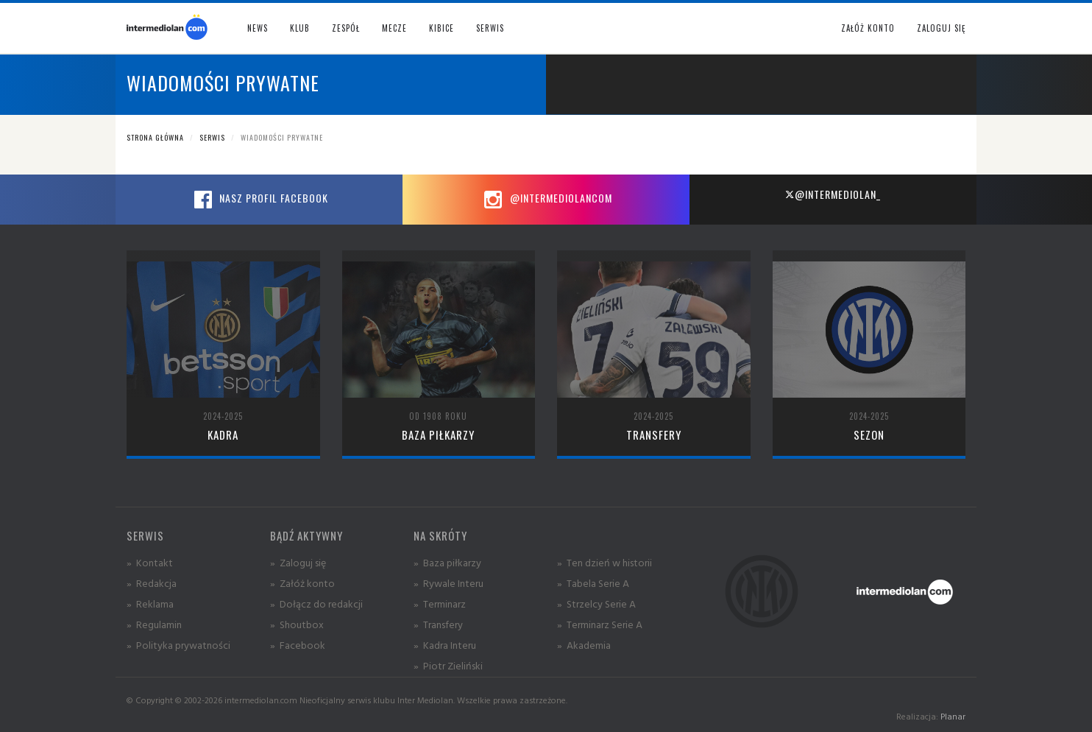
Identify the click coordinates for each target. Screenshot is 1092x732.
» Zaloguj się (298, 562)
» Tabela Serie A (593, 583)
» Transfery (438, 624)
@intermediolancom (546, 199)
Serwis (212, 137)
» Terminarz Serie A (599, 624)
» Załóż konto (302, 583)
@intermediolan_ (832, 194)
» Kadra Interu (445, 644)
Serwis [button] (490, 28)
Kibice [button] (441, 28)
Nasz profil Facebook (259, 199)
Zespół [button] (346, 28)
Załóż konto (868, 28)
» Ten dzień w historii (604, 562)
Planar (952, 716)
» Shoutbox (297, 624)
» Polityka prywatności (178, 644)
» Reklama (150, 603)
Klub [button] (300, 28)
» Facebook (297, 644)
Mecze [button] (394, 28)
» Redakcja (152, 583)
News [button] (257, 28)
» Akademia (584, 644)
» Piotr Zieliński (448, 665)
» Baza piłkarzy (447, 562)
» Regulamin (154, 624)
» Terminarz (440, 603)
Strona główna (155, 137)
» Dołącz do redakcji (316, 603)
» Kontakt (150, 562)
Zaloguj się (941, 28)
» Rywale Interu (448, 583)
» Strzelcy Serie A (596, 603)
